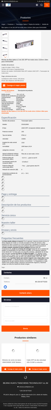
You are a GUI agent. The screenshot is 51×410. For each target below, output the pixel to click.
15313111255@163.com (9, 1)
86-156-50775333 (43, 1)
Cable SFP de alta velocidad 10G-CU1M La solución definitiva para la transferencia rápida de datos (37, 361)
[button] (5, 57)
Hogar (3, 24)
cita (47, 5)
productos (11, 24)
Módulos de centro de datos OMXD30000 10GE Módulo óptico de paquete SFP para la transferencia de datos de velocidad (12, 361)
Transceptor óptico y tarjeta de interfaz (28, 24)
